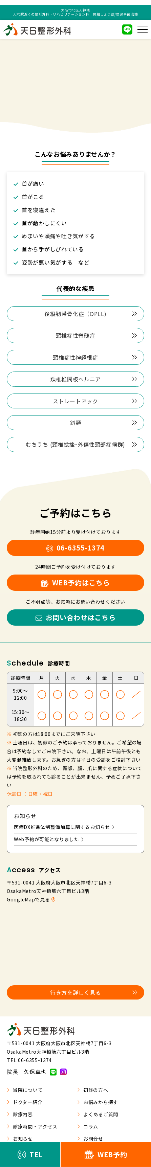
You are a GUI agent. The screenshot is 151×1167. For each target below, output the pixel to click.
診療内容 (20, 1114)
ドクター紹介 (24, 1102)
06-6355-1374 (75, 548)
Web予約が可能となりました (49, 839)
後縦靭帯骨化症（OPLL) (90, 314)
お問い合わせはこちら (76, 617)
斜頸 (103, 423)
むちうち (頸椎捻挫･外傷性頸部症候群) (81, 444)
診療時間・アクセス (32, 1126)
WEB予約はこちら (75, 582)
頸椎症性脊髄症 (96, 335)
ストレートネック (95, 401)
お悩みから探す (97, 1102)
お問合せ (90, 1138)
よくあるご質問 (97, 1114)
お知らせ (20, 1138)
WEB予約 (106, 1154)
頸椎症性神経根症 (95, 357)
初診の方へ (92, 1090)
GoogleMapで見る (31, 899)
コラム (87, 1126)
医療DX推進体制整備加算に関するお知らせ (64, 827)
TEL (30, 1154)
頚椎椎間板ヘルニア (93, 379)
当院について (25, 1090)
